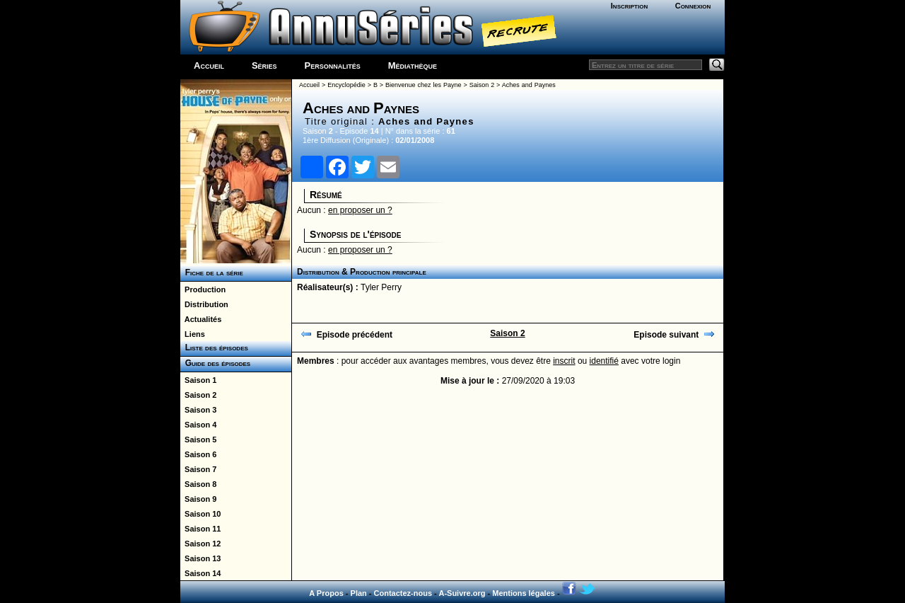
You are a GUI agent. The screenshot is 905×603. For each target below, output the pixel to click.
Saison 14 (200, 573)
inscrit (564, 361)
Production (203, 289)
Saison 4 (198, 424)
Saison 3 (198, 410)
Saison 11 (200, 528)
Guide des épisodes (215, 363)
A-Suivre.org (461, 593)
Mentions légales (523, 593)
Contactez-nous (403, 593)
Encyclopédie (346, 84)
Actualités (200, 319)
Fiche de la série (211, 272)
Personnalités (333, 65)
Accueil (209, 65)
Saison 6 (198, 454)
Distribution (204, 304)
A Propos (326, 593)
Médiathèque (412, 65)
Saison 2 (198, 395)
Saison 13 (200, 558)
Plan (359, 593)
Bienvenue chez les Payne (423, 84)
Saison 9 (198, 499)
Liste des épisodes (214, 347)
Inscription (629, 5)
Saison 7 (198, 469)
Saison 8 (198, 484)
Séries (264, 65)
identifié (604, 361)
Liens (192, 334)
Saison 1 (198, 380)
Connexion (693, 5)
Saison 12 (200, 543)
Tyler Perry (381, 287)
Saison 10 (200, 514)
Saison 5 (198, 439)
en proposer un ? (360, 210)
